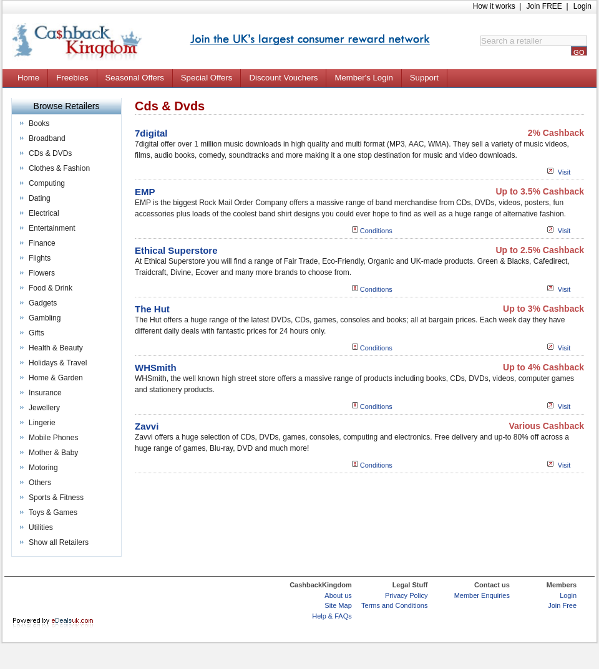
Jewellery (44, 407)
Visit (564, 172)
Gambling (45, 318)
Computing (47, 183)
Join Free (562, 605)
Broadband (47, 138)
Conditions (376, 230)
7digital (151, 133)
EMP (145, 191)
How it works (494, 6)
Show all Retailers (59, 542)
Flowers (42, 273)
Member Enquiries (482, 595)
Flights (40, 258)
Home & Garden (56, 377)
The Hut (152, 309)
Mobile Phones (53, 437)
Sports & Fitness (56, 497)
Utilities (41, 527)
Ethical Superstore (176, 250)
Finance (42, 243)
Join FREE (544, 6)
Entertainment (52, 228)
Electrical (44, 213)
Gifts (36, 333)
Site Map (337, 605)
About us (337, 595)
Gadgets (43, 303)
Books (39, 123)
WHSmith (156, 367)
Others (40, 482)
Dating (40, 198)
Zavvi (146, 426)
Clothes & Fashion (59, 168)
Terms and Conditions (394, 605)
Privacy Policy (406, 595)
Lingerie (42, 422)
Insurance (45, 392)
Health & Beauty (56, 348)
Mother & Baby (53, 452)
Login (582, 6)
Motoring (43, 467)
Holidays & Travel (58, 363)
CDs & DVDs (50, 153)
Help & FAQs (332, 616)
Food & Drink (50, 288)
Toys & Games (53, 512)
